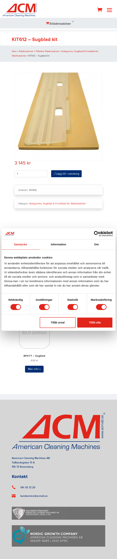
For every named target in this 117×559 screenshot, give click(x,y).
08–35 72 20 (27, 487)
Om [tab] (96, 244)
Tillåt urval (58, 322)
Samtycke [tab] (20, 244)
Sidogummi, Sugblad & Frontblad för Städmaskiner (57, 203)
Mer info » (34, 369)
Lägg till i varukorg (66, 174)
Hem (14, 51)
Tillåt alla (95, 322)
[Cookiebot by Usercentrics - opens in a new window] (97, 233)
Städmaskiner (60, 23)
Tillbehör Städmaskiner (47, 51)
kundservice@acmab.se (34, 496)
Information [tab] (58, 244)
